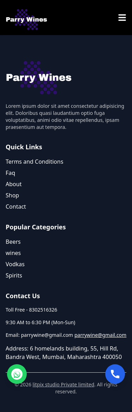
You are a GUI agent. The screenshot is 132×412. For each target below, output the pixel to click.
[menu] (122, 17)
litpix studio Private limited (63, 384)
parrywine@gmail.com (100, 335)
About (13, 184)
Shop (12, 195)
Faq (10, 173)
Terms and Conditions (34, 161)
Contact (16, 206)
